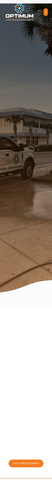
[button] (26, 463)
